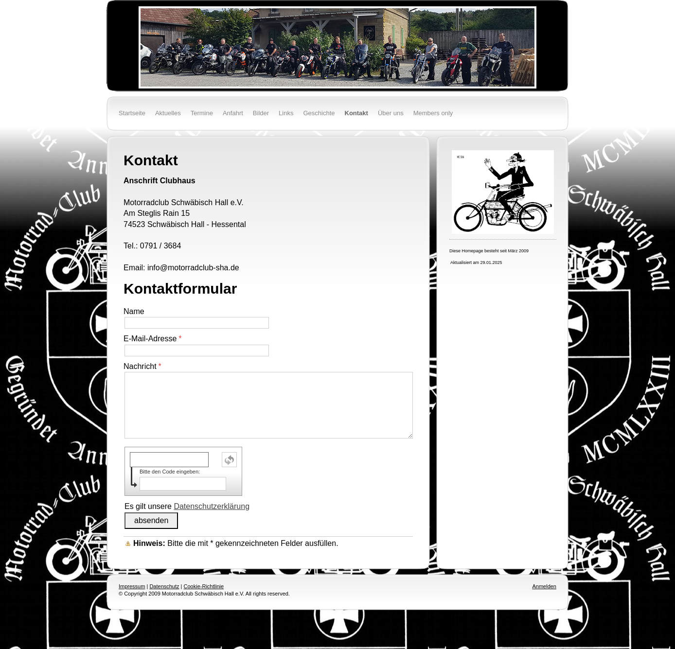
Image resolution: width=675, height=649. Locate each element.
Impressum (132, 586)
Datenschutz (164, 586)
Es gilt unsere (186, 506)
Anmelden (544, 586)
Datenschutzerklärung (211, 506)
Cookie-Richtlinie (204, 586)
